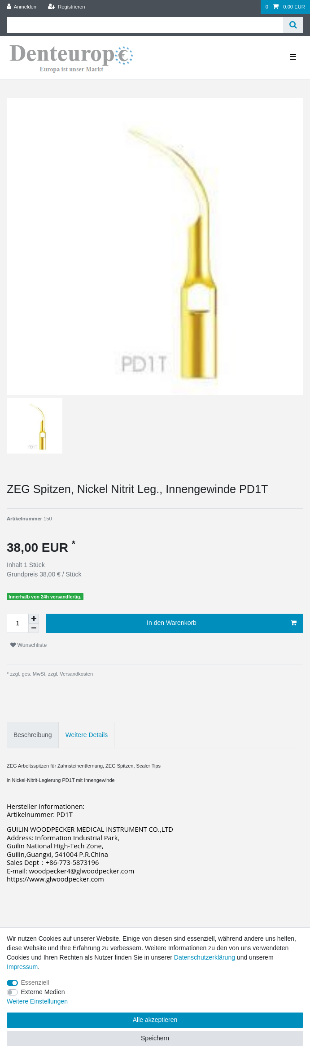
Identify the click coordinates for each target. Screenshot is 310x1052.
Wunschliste (28, 645)
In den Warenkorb (222, 623)
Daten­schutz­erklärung (204, 957)
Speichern (155, 1038)
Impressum (22, 966)
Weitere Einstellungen (37, 1001)
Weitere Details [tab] (86, 734)
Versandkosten (75, 674)
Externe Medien (43, 991)
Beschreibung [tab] (32, 734)
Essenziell (35, 982)
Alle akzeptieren (155, 1019)
